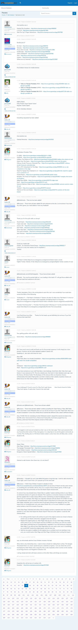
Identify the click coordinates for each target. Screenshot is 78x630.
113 (4, 598)
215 (31, 618)
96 (3, 595)
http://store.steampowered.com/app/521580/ (44, 59)
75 (67, 589)
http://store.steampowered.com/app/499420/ (36, 228)
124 (53, 598)
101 (23, 595)
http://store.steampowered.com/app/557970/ (33, 56)
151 (31, 605)
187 (49, 611)
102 (28, 595)
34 (56, 582)
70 (48, 589)
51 (48, 586)
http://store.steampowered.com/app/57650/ (49, 452)
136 (35, 602)
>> (53, 618)
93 (64, 592)
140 (53, 602)
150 (26, 605)
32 (48, 582)
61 (15, 589)
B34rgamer (7, 160)
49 (41, 586)
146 (8, 605)
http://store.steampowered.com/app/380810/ (52, 246)
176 (71, 608)
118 (26, 598)
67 (37, 589)
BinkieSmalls (8, 27)
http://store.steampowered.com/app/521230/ (40, 230)
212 (17, 618)
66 (33, 589)
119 (31, 598)
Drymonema (7, 45)
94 (67, 592)
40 (7, 586)
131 (13, 602)
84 (30, 592)
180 (17, 611)
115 (13, 598)
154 (44, 605)
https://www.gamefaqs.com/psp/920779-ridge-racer (43, 181)
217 (40, 618)
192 (71, 611)
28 (33, 582)
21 (7, 582)
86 (37, 592)
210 (8, 618)
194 (8, 615)
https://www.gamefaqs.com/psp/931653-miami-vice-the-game (48, 161)
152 (35, 605)
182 (26, 611)
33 (52, 582)
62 (18, 589)
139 (49, 602)
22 (11, 582)
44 (22, 586)
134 (26, 602)
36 (64, 582)
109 (59, 595)
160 (71, 605)
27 (30, 582)
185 (40, 611)
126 (62, 598)
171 (49, 608)
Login (75, 3)
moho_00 (7, 120)
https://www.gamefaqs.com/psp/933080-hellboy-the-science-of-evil (53, 160)
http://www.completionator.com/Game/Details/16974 (32, 486)
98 (11, 595)
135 (31, 602)
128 (71, 598)
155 (49, 605)
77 (3, 592)
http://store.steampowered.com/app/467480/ (35, 31)
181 (22, 611)
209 (4, 618)
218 (44, 618)
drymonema (7, 54)
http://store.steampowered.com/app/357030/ (36, 565)
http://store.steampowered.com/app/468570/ (35, 46)
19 (73, 579)
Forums (4, 15)
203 (49, 615)
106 (46, 595)
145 (4, 605)
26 (26, 582)
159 (67, 605)
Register (70, 3)
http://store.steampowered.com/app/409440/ (37, 52)
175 (67, 608)
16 (62, 579)
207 (67, 615)
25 (22, 582)
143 (67, 602)
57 (71, 586)
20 (3, 582)
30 (41, 582)
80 (15, 592)
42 (15, 586)
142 (62, 602)
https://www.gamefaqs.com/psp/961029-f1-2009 (37, 156)
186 (44, 611)
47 (33, 586)
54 (60, 586)
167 (31, 608)
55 (64, 586)
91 (56, 592)
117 (22, 598)
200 (35, 615)
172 (53, 608)
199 (31, 615)
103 (32, 595)
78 (7, 592)
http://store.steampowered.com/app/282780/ (50, 32)
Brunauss (7, 154)
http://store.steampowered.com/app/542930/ (41, 140)
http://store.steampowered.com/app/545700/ (42, 232)
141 (58, 602)
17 (66, 579)
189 (58, 611)
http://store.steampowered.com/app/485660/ (38, 337)
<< (3, 579)
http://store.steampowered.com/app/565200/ (38, 233)
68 (41, 589)
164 (17, 608)
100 (19, 595)
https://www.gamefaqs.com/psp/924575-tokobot (37, 188)
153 (40, 605)
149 (22, 605)
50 (45, 586)
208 (71, 615)
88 (45, 592)
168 (35, 608)
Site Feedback (11, 15)
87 (41, 592)
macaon (6, 267)
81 (18, 592)
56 (67, 586)
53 (56, 586)
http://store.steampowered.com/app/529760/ (40, 54)
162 (8, 608)
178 (8, 611)
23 (15, 582)
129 (4, 602)
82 (22, 592)
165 (22, 608)
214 (26, 618)
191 (67, 611)
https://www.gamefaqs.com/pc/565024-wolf (33, 368)
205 (58, 615)
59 (7, 589)
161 (4, 608)
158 (62, 605)
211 (13, 618)
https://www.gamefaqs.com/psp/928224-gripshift (37, 158)
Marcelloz (7, 462)
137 (40, 602)
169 (40, 608)
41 (11, 586)
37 (67, 582)
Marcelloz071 (8, 472)
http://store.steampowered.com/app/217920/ (43, 446)
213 (22, 618)
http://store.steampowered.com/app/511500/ (35, 48)
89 (48, 592)
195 (13, 615)
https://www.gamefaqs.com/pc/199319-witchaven (38, 366)
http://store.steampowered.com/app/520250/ (35, 58)
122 (44, 598)
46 (30, 586)
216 (35, 618)
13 (51, 579)
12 (47, 579)
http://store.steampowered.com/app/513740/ (37, 226)
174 (62, 608)
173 (58, 608)
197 (22, 615)
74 (64, 589)
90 (52, 592)
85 (33, 592)
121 (40, 598)
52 (52, 586)
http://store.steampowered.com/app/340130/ (44, 450)
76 (71, 589)
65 (30, 589)
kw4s (6, 86)
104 (37, 595)
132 (17, 602)
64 (26, 589)
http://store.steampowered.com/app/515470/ (40, 224)
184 (35, 611)
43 (18, 586)
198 (26, 615)
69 (45, 589)
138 (44, 602)
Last (49, 618)
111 (68, 595)
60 (11, 589)
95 (71, 592)
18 (69, 579)
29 (37, 582)
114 (8, 598)
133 (22, 602)
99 (15, 595)
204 (53, 615)
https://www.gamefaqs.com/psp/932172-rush (34, 182)
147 (13, 605)
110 (64, 595)
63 (22, 589)
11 (43, 579)
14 (54, 579)
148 (17, 605)
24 (18, 582)
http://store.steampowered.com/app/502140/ (38, 222)
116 (17, 598)
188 (53, 611)
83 (26, 592)
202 (44, 615)
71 (52, 589)
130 (8, 602)
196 (17, 615)
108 (55, 595)
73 (60, 589)
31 (45, 582)
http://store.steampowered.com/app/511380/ (42, 50)
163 (13, 608)
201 (40, 615)
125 (58, 598)
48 (37, 586)
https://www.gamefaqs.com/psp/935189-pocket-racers (41, 175)
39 (3, 586)
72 (56, 589)
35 (60, 582)
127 (67, 598)
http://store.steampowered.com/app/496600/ (43, 29)
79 (11, 592)
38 (71, 582)
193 (4, 615)
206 (62, 615)
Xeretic (6, 262)
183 (31, 611)
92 (60, 592)
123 (49, 598)
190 (62, 611)
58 (3, 589)
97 (7, 595)
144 (71, 602)
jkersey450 (7, 70)
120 (35, 598)
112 (73, 595)
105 (41, 595)
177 (4, 611)
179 (13, 611)
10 (39, 579)
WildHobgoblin (8, 246)
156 (53, 605)
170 (44, 608)
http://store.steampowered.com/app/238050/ (47, 448)
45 (26, 586)
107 (50, 595)
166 (26, 608)
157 (58, 605)
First (8, 579)
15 (58, 579)
